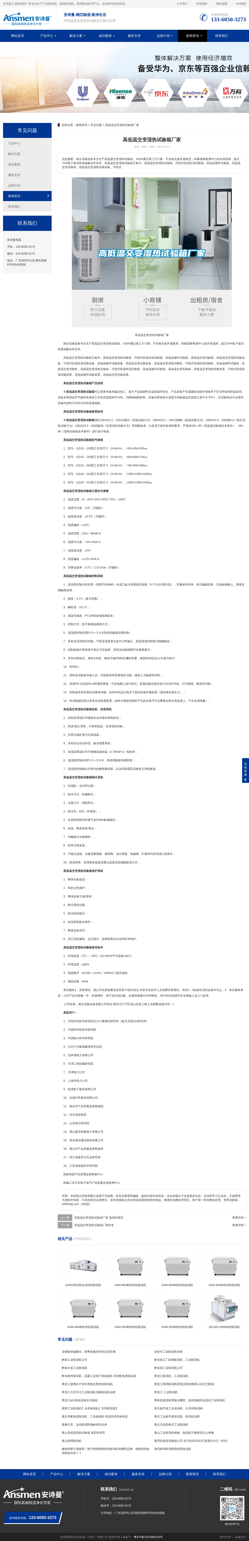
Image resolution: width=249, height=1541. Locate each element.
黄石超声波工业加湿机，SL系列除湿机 (178, 1408)
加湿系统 (73, 922)
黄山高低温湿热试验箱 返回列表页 (83, 1432)
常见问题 (96, 125)
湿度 (70, 533)
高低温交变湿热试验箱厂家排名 (94, 1225)
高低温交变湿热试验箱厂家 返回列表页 (98, 1217)
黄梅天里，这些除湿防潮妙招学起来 (84, 1424)
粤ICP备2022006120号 (148, 1537)
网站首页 (17, 35)
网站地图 (222, 3)
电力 (76, 1038)
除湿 (72, 862)
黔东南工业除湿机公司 (168, 1367)
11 (65, 675)
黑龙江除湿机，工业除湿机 (171, 1376)
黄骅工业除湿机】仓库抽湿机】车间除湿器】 (90, 1408)
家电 (69, 1174)
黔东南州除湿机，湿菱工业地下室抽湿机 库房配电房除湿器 (99, 1376)
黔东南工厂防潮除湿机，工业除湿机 (177, 1359)
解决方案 (75, 35)
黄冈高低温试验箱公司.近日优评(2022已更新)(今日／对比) (191, 1440)
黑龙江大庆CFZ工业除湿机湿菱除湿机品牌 (88, 1392)
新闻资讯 (192, 35)
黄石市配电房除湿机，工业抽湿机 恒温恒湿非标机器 (95, 1416)
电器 (81, 1165)
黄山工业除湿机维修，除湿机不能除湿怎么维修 (184, 1432)
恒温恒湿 (148, 357)
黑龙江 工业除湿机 (166, 1392)
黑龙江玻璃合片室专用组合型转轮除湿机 (87, 1384)
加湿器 (94, 734)
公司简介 (182, 3)
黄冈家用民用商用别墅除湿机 (172, 1448)
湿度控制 (76, 584)
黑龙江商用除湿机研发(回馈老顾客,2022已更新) (184, 1384)
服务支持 (134, 35)
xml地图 (241, 3)
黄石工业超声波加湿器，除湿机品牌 (177, 1416)
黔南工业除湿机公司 (74, 1359)
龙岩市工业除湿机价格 (168, 1351)
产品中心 (46, 35)
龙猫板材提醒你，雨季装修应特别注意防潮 (89, 1351)
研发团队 (202, 3)
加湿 (70, 751)
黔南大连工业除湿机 (74, 1367)
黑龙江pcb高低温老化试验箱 (80, 1400)
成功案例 (105, 35)
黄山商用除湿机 (72, 1440)
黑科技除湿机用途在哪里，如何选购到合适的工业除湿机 (189, 1400)
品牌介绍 (163, 35)
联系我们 (221, 35)
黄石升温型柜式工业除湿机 (171, 1424)
